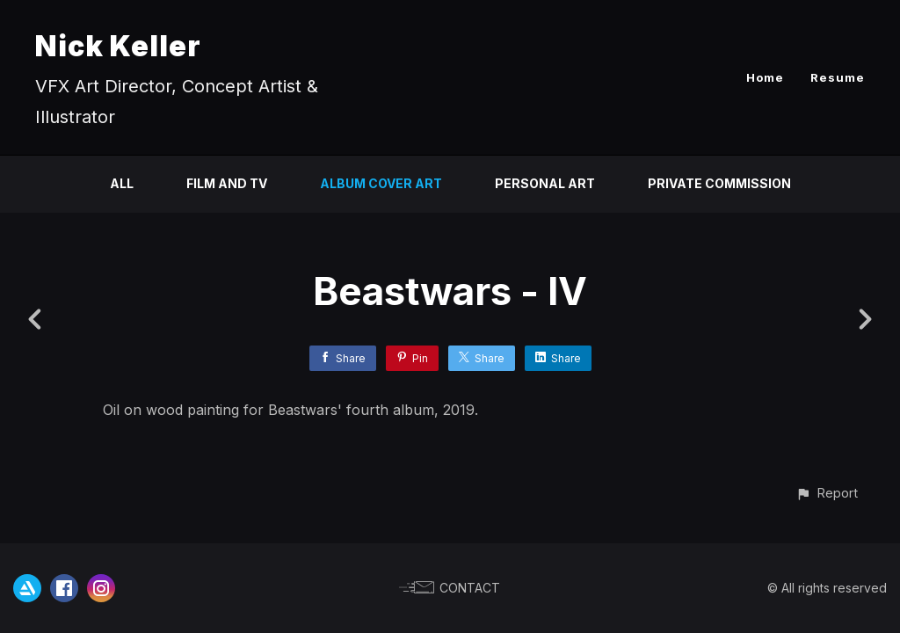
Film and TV (226, 183)
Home (765, 77)
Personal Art (545, 183)
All (122, 183)
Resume (837, 77)
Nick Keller (118, 46)
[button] (826, 493)
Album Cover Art (381, 183)
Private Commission (719, 183)
